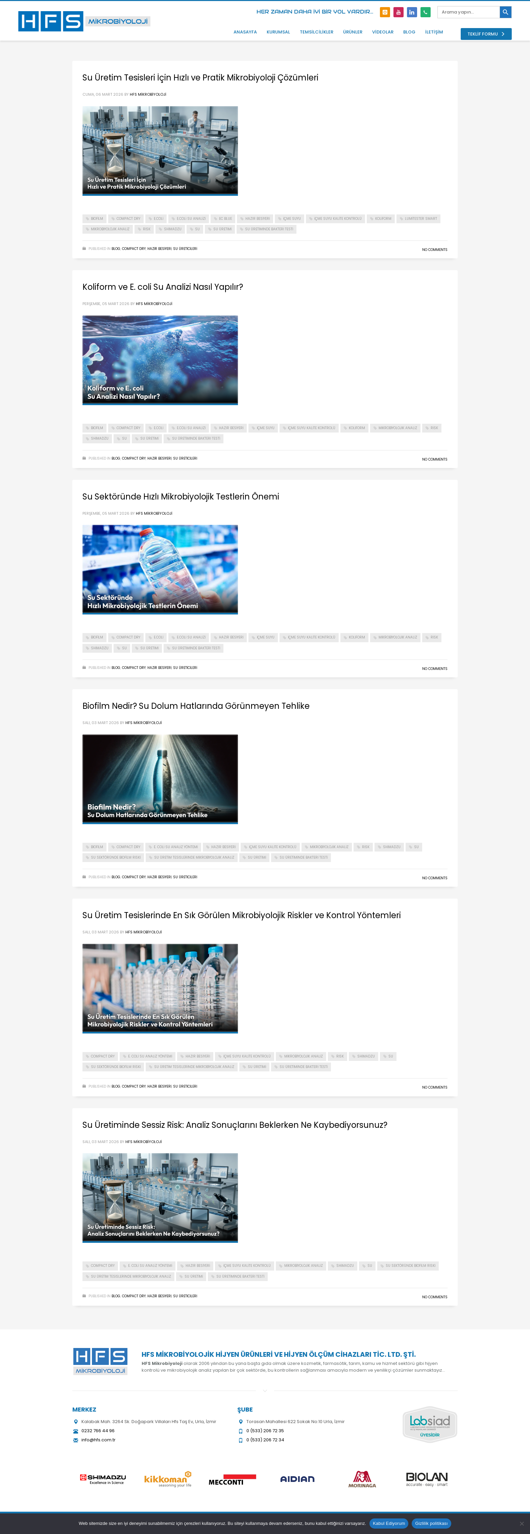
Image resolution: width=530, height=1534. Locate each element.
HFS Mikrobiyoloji (148, 94)
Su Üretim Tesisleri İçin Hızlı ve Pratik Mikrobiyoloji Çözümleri (200, 77)
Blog (116, 248)
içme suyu (292, 218)
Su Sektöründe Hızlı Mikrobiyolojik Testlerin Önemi (180, 496)
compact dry (128, 218)
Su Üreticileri (185, 248)
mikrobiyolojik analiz (110, 229)
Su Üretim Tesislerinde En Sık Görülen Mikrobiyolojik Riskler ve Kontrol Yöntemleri (241, 915)
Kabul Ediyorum (389, 1523)
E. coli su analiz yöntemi (176, 847)
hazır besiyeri (257, 218)
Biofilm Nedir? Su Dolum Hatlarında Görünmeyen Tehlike (196, 706)
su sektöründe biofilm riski (116, 857)
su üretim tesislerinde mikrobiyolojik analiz (194, 857)
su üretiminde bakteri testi (269, 229)
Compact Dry (134, 248)
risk (146, 229)
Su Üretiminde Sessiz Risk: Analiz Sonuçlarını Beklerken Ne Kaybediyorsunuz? (234, 1125)
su (197, 229)
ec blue (225, 218)
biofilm (97, 218)
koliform (383, 218)
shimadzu (173, 229)
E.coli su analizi (191, 218)
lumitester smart (421, 218)
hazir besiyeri (159, 248)
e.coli (158, 218)
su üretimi (222, 229)
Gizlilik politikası (431, 1523)
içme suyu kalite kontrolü (338, 218)
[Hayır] (521, 1523)
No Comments (435, 249)
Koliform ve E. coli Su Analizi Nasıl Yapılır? (162, 287)
